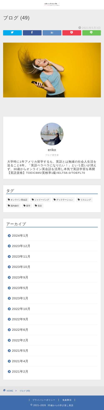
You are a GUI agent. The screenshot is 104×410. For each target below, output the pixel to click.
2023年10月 (21, 267)
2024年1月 (20, 235)
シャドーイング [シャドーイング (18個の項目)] (42, 200)
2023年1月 (20, 298)
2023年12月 (21, 246)
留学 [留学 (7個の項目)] (28, 206)
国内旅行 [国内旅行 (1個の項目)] (15, 206)
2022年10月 (21, 308)
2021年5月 (20, 350)
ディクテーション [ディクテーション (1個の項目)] (64, 200)
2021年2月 (20, 371)
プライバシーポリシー (43, 400)
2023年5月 (20, 288)
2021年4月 (20, 361)
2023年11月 (21, 256)
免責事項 (67, 400)
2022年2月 (20, 340)
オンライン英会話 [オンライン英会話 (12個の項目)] (19, 200)
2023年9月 (20, 277)
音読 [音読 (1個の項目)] (40, 206)
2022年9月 (20, 319)
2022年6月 (20, 329)
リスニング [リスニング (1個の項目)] (85, 200)
